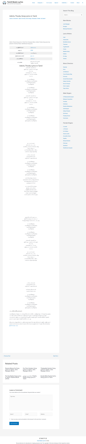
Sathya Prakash (66, 108)
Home (38, 2)
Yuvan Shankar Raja (67, 72)
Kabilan (65, 52)
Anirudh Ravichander (67, 77)
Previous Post (6, 355)
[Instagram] (46, 437)
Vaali (64, 36)
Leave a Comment (13, 18)
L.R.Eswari (65, 125)
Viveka (37, 18)
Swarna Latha (66, 130)
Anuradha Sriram (67, 132)
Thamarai (65, 43)
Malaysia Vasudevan (67, 96)
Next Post (56, 355)
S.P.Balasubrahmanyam (68, 94)
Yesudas (65, 99)
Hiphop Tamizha (66, 79)
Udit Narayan (66, 105)
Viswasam (33, 18)
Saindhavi (65, 141)
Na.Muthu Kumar (67, 41)
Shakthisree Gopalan (67, 143)
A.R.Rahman (66, 70)
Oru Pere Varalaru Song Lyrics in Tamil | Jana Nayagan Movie (30, 369)
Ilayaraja (65, 65)
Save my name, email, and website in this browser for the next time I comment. (28, 418)
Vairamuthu (65, 39)
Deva (64, 67)
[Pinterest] (44, 437)
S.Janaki (65, 123)
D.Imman (23, 18)
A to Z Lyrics (52, 2)
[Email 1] (42, 437)
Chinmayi (65, 139)
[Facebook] (40, 437)
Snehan (65, 57)
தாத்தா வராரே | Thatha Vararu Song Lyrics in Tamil (30, 377)
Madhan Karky (66, 50)
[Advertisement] (30, 31)
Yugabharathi (66, 45)
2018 (32, 50)
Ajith (19, 18)
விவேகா (33, 58)
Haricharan (65, 114)
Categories (43, 2)
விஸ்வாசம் (33, 47)
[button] (82, 2)
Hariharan (65, 101)
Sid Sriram (65, 110)
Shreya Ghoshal (66, 136)
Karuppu (65, 26)
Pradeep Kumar (66, 112)
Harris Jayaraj (66, 83)
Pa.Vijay (65, 55)
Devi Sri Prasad (66, 81)
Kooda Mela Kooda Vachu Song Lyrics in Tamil (48, 376)
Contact (73, 2)
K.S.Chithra (65, 127)
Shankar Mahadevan (67, 103)
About (78, 2)
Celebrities (65, 2)
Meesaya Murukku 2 (67, 28)
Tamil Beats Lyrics (15, 2)
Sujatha (65, 134)
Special (58, 2)
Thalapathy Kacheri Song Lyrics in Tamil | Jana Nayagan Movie (48, 369)
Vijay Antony (66, 86)
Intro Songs (28, 18)
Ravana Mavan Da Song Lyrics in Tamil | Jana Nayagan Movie (12, 369)
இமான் (32, 55)
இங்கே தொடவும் (13, 325)
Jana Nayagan (66, 24)
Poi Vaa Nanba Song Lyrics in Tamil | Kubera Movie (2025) (13, 377)
